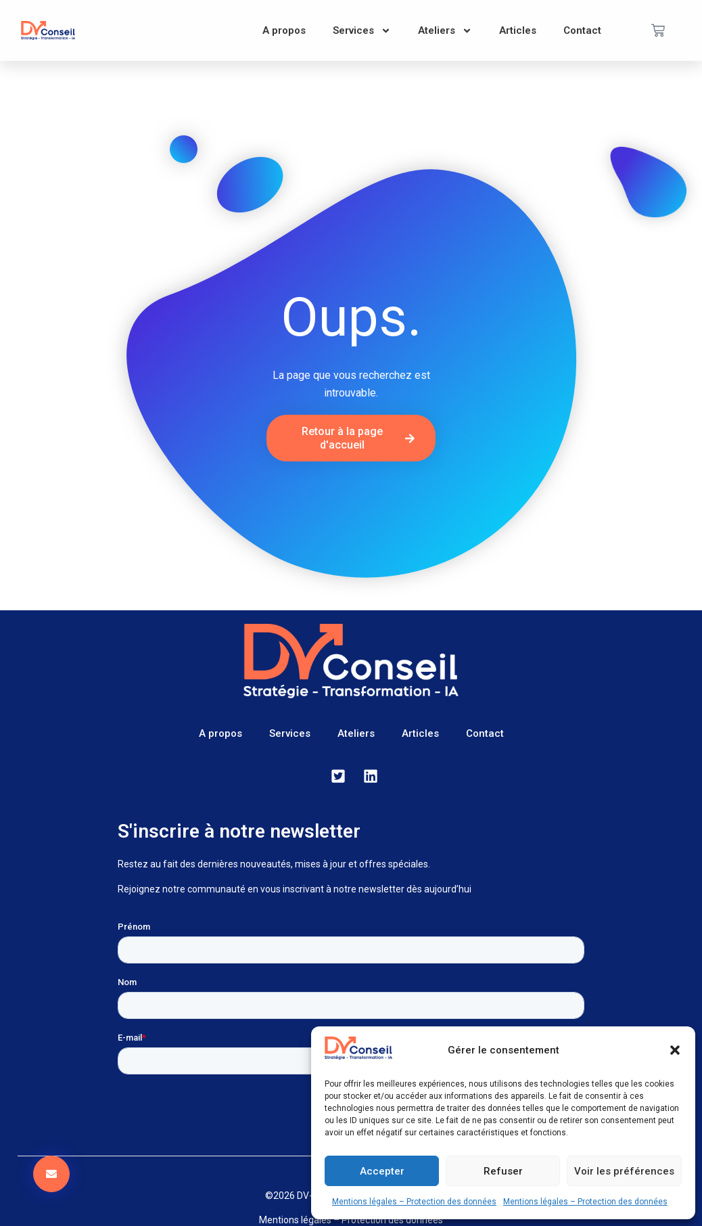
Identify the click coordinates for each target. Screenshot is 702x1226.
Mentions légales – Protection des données (414, 1201)
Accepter (382, 1171)
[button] (675, 1050)
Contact (582, 30)
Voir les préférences (624, 1171)
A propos (284, 30)
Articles (517, 30)
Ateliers (445, 31)
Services (362, 31)
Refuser (503, 1171)
